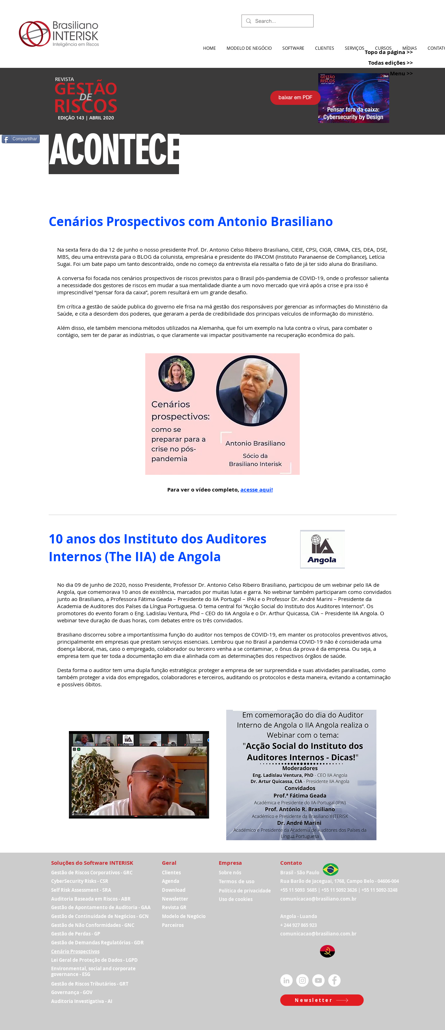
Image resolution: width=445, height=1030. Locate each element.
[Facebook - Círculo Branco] (334, 980)
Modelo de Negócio (184, 916)
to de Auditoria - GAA (127, 907)
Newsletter (175, 899)
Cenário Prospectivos (75, 951)
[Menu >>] (381, 73)
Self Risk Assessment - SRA (81, 890)
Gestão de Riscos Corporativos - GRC (91, 872)
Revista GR (174, 907)
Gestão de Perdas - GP (75, 933)
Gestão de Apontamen (77, 907)
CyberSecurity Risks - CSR (79, 881)
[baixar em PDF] (295, 98)
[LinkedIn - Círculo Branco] (286, 980)
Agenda (170, 881)
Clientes (171, 872)
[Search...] (276, 21)
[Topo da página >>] (381, 52)
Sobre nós (230, 872)
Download (173, 890)
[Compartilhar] (21, 139)
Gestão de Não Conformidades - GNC (92, 925)
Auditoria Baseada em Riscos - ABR (91, 899)
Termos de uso (237, 881)
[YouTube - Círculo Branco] (318, 980)
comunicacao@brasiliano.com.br (318, 899)
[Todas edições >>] (381, 63)
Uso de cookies (236, 899)
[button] (322, 1000)
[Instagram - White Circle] (302, 980)
